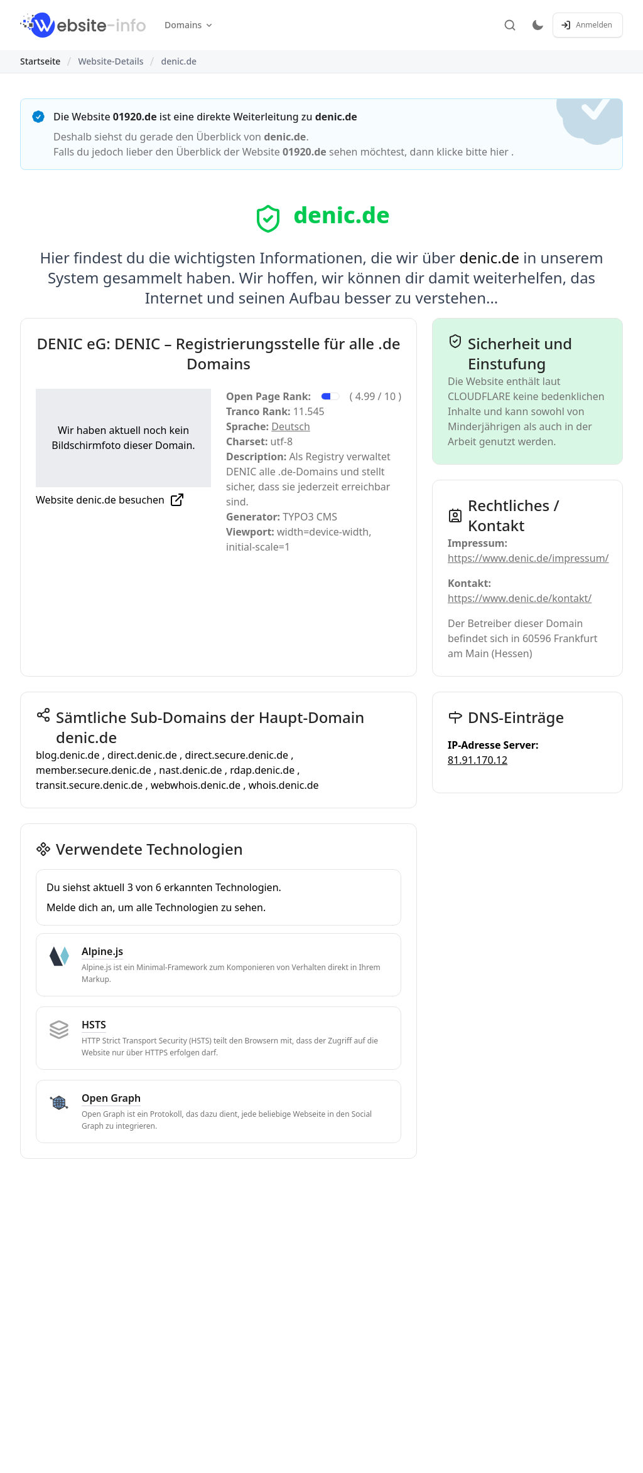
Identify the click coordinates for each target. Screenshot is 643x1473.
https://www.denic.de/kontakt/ (520, 598)
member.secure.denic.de (95, 770)
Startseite (40, 61)
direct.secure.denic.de (238, 755)
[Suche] (509, 25)
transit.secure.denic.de (91, 785)
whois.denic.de (284, 785)
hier (500, 152)
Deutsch (290, 426)
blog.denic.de (69, 755)
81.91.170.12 (477, 760)
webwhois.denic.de (197, 785)
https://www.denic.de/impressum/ (528, 558)
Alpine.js (102, 951)
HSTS (94, 1025)
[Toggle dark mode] (537, 25)
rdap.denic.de (263, 770)
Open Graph (111, 1098)
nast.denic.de (191, 770)
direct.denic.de (143, 755)
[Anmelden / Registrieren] (588, 25)
